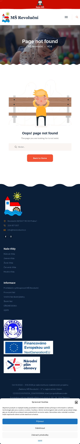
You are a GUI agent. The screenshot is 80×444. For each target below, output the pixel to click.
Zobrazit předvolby (40, 435)
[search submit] (15, 146)
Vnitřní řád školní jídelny (14, 297)
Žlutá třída (8, 263)
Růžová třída (9, 254)
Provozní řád (9, 292)
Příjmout (40, 421)
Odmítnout (40, 428)
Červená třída (10, 267)
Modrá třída (9, 271)
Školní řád (8, 301)
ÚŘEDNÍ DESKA (10, 305)
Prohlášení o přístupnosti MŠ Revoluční (21, 288)
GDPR (40, 441)
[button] (76, 402)
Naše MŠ (40, 7)
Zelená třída (9, 258)
